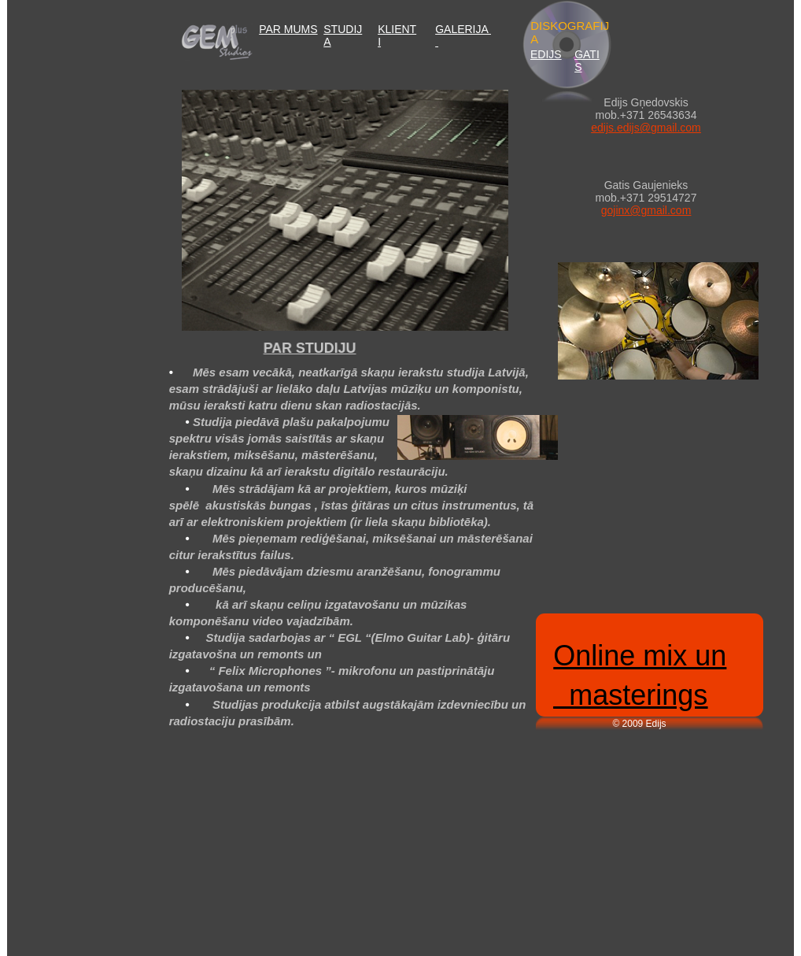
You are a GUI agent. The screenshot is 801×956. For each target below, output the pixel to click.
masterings (630, 695)
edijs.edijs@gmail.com (645, 127)
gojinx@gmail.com (646, 210)
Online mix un (639, 655)
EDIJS (546, 54)
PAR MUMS (288, 29)
